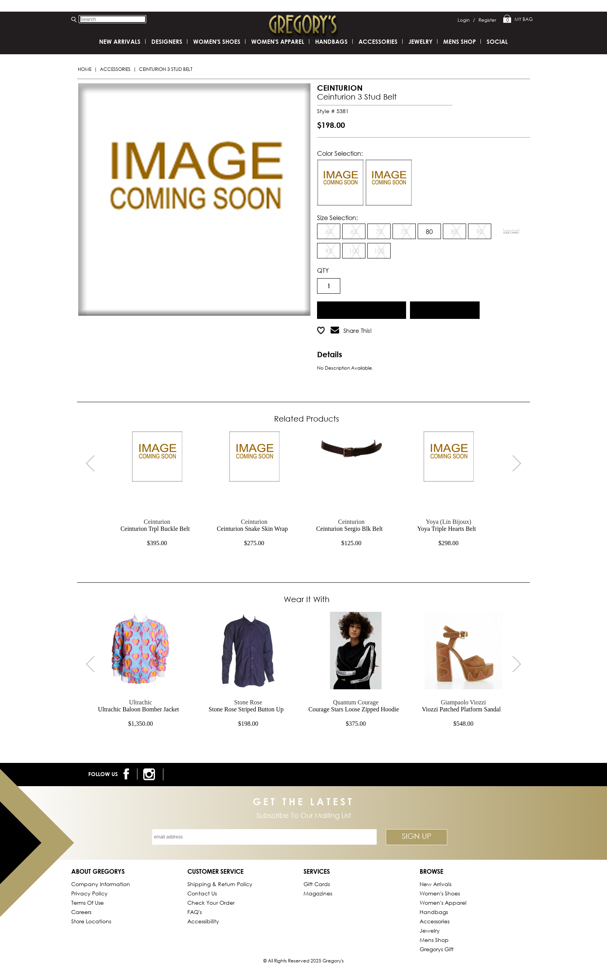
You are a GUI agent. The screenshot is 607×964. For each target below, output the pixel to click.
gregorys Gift (437, 949)
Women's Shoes (216, 41)
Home (84, 69)
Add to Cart (361, 309)
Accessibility (203, 921)
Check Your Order (211, 902)
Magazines (318, 893)
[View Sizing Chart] (511, 231)
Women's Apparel (277, 41)
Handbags (331, 41)
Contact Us (202, 893)
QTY (323, 270)
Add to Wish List (445, 309)
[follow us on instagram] (150, 774)
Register (487, 20)
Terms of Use (87, 902)
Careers (81, 912)
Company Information (100, 884)
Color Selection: (340, 153)
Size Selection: (337, 217)
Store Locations (91, 921)
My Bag (518, 19)
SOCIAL (497, 41)
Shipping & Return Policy (219, 884)
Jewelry (420, 41)
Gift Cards (317, 884)
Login (466, 20)
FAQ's (194, 912)
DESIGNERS (166, 41)
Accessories (115, 69)
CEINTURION (340, 87)
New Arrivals (120, 41)
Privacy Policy (89, 893)
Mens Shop (459, 41)
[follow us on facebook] (127, 774)
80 (429, 231)
